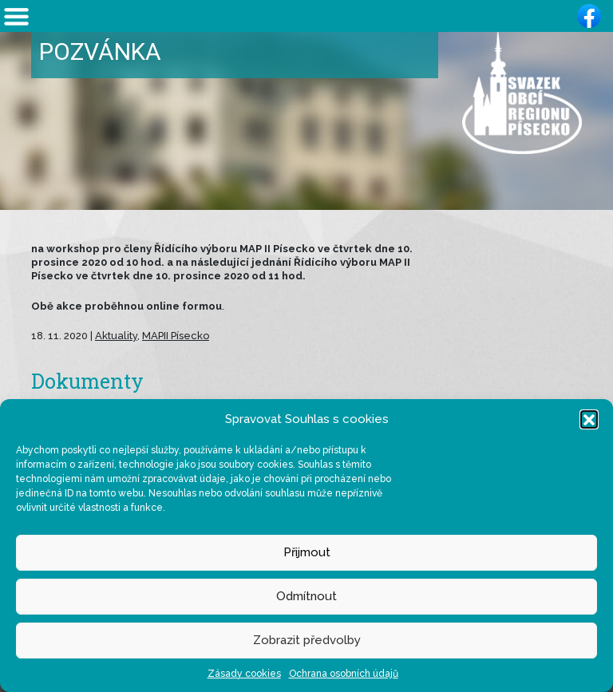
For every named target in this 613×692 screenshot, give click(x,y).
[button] (589, 419)
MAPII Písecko (175, 336)
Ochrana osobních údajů (343, 673)
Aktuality (116, 336)
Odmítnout (306, 596)
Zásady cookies (244, 673)
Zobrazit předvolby (307, 640)
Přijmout (306, 552)
